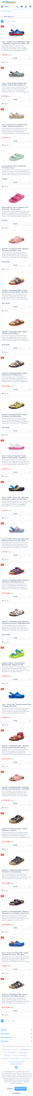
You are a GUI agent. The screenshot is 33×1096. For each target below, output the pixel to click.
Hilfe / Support (23, 1055)
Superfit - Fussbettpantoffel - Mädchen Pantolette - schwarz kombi (15, 871)
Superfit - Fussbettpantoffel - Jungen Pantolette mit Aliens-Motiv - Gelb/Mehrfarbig (14, 415)
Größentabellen (15, 1058)
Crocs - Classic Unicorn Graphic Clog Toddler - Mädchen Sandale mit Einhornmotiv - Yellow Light (14, 125)
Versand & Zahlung (23, 1052)
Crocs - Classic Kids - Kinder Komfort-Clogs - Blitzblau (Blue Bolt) (16, 705)
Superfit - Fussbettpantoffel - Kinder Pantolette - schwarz (14, 829)
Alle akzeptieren (21, 1088)
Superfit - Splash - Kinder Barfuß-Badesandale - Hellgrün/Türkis (13, 664)
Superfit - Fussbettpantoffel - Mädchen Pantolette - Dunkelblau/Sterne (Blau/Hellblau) (15, 581)
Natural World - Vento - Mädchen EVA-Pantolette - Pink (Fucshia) (15, 208)
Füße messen (5, 1058)
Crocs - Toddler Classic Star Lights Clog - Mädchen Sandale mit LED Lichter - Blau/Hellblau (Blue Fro (15, 539)
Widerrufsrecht (12, 1052)
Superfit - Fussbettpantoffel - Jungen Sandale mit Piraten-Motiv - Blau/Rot (15, 291)
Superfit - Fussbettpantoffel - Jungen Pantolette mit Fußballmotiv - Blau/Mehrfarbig (14, 374)
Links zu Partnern (25, 1058)
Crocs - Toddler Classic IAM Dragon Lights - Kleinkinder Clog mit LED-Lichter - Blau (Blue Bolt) (16, 42)
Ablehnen (10, 1088)
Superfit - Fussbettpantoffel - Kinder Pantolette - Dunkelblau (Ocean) (14, 995)
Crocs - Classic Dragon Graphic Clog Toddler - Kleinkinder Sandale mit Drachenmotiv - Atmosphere (14, 84)
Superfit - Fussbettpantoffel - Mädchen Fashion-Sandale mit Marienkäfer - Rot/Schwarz (15, 746)
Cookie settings (6, 1049)
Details (21, 58)
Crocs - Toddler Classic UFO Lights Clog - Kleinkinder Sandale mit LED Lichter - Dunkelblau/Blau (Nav (15, 498)
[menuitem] (4, 6)
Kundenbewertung (25, 1049)
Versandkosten (27, 1046)
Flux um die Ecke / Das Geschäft (16, 1061)
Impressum (15, 1049)
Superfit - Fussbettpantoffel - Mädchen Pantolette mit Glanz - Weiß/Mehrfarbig (16, 622)
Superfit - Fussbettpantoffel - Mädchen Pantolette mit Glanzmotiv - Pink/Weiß (15, 788)
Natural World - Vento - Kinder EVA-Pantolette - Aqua (14, 167)
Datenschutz (7, 1055)
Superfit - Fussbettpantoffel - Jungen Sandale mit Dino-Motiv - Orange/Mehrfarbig (14, 332)
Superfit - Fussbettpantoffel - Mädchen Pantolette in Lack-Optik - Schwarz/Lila (15, 912)
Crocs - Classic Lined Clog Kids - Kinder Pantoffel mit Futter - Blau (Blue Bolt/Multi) (15, 953)
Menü (4, 6)
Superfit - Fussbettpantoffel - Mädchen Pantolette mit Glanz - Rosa (15, 249)
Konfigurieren (16, 1093)
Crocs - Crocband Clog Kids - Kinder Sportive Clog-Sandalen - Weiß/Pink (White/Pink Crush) (14, 457)
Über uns (15, 1055)
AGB (5, 1052)
